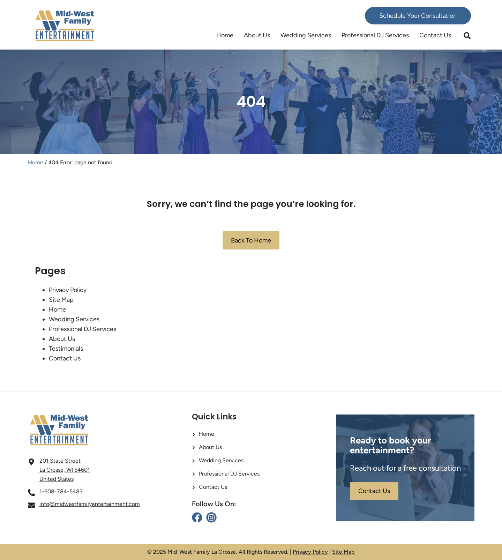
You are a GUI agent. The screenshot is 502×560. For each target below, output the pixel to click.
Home (224, 35)
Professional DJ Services (375, 35)
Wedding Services (305, 35)
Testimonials (66, 348)
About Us (257, 35)
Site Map (61, 300)
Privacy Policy (68, 290)
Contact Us (435, 35)
